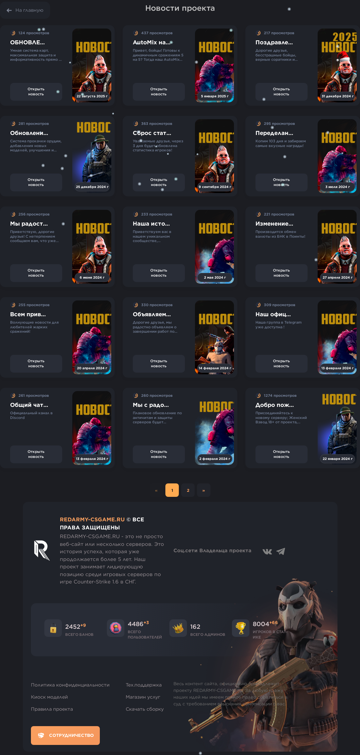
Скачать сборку (145, 709)
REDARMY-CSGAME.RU (92, 519)
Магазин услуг (143, 697)
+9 (83, 625)
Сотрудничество (65, 736)
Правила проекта (52, 709)
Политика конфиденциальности (70, 685)
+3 (146, 622)
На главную (29, 10)
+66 (273, 622)
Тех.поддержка (144, 685)
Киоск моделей (49, 697)
